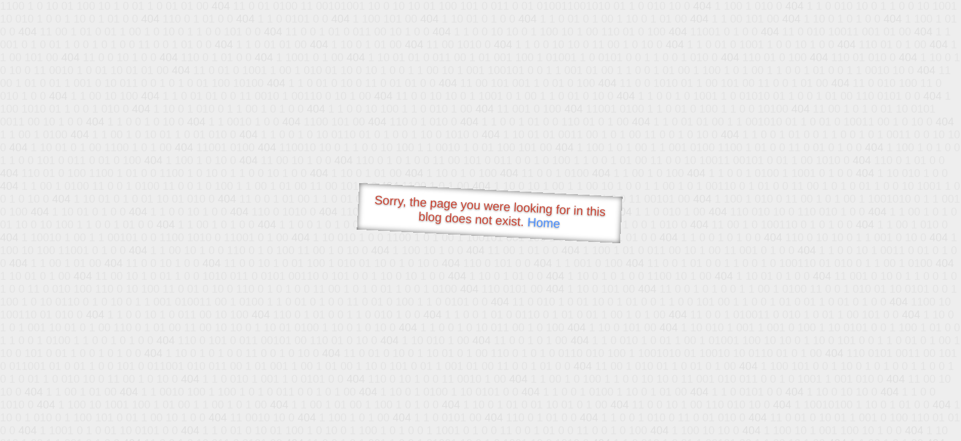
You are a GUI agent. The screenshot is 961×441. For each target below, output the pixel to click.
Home (543, 222)
